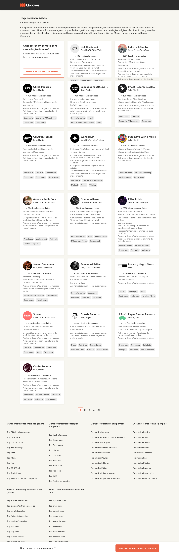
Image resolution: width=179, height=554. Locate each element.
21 (99, 410)
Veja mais (25, 36)
